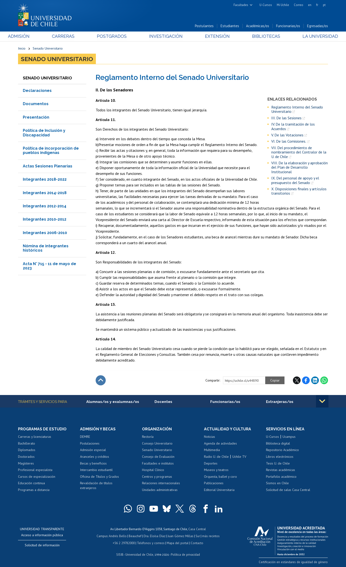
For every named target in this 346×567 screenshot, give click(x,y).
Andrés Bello (118, 536)
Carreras (70, 36)
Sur (197, 536)
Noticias (209, 437)
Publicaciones (213, 483)
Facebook (306, 380)
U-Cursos (266, 5)
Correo (298, 5)
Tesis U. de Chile (278, 463)
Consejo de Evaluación (158, 457)
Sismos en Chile (277, 483)
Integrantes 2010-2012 (44, 219)
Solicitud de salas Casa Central (288, 490)
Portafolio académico (281, 477)
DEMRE (85, 437)
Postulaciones (89, 443)
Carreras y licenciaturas (34, 437)
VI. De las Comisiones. (288, 141)
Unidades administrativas (160, 490)
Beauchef (135, 536)
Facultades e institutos (158, 463)
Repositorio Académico (282, 450)
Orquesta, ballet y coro (220, 477)
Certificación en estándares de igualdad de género (294, 562)
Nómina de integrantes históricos (45, 248)
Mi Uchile (283, 5)
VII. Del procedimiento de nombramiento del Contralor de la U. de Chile (298, 152)
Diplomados (26, 450)
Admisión (29, 36)
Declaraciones (37, 91)
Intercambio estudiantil (96, 470)
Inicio (21, 49)
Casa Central (197, 529)
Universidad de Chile (139, 554)
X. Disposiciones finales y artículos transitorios (299, 191)
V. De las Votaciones (287, 135)
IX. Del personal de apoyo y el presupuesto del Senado (295, 180)
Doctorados (26, 457)
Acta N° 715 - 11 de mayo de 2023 (49, 266)
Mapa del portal (177, 543)
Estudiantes (230, 26)
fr (317, 5)
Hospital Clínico (153, 470)
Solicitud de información (42, 545)
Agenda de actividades (220, 443)
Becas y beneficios (93, 463)
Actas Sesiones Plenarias (47, 166)
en (309, 5)
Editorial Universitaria (219, 490)
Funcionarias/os (288, 26)
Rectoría (148, 437)
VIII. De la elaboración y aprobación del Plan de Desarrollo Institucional (299, 167)
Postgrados (115, 36)
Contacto (196, 543)
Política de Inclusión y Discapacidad (44, 132)
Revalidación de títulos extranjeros (96, 486)
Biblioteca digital (278, 443)
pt (324, 5)
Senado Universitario (48, 49)
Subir (101, 381)
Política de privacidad (185, 554)
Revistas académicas (280, 470)
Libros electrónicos (279, 457)
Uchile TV (239, 457)
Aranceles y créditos (94, 457)
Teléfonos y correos (150, 543)
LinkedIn (315, 380)
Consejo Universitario (157, 443)
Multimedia (212, 450)
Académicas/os (257, 26)
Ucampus (289, 437)
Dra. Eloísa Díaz (154, 536)
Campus (102, 536)
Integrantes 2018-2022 (45, 179)
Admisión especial (93, 450)
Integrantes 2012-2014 (44, 206)
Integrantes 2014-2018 (45, 193)
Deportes (210, 463)
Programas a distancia (33, 490)
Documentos (36, 104)
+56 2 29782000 (124, 543)
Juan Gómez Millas (180, 536)
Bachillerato (26, 443)
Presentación (36, 117)
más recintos (210, 536)
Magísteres (26, 463)
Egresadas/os (317, 26)
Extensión (213, 36)
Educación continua (31, 483)
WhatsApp (324, 380)
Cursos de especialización (36, 477)
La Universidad (310, 36)
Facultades (241, 5)
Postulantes (204, 26)
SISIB (120, 554)
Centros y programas (157, 477)
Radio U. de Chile (216, 457)
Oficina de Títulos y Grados (99, 477)
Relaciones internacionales (161, 483)
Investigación (165, 36)
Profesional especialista (35, 470)
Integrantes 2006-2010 (45, 233)
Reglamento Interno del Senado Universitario (297, 109)
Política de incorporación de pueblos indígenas (51, 150)
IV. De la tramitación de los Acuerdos (293, 126)
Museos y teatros (216, 470)
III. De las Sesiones (286, 118)
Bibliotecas (259, 36)
